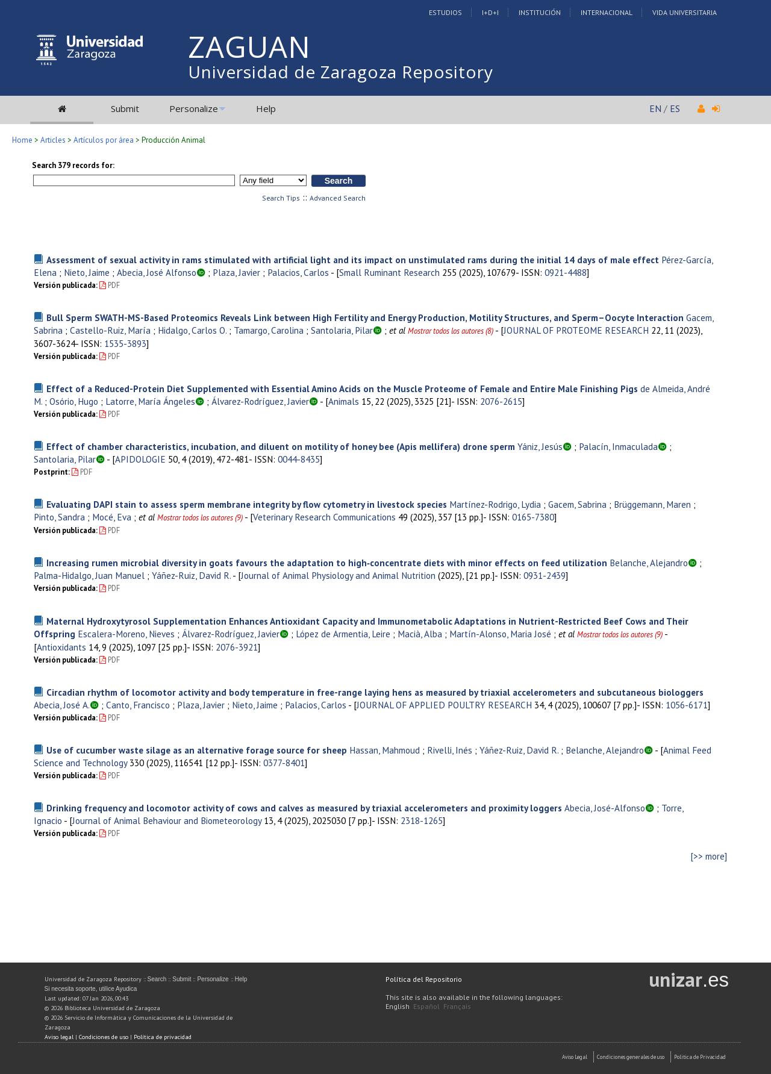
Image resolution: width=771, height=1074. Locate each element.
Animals (343, 401)
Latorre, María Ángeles (150, 401)
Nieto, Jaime (87, 272)
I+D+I (490, 12)
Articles (53, 140)
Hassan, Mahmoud (384, 750)
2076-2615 (501, 401)
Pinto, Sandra (59, 517)
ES (675, 108)
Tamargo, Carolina (269, 330)
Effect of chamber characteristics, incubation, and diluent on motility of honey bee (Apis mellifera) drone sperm (280, 446)
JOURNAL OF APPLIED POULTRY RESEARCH (444, 705)
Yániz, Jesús (540, 446)
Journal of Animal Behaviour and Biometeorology (166, 820)
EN (655, 108)
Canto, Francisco (138, 705)
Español (426, 1006)
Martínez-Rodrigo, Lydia (495, 504)
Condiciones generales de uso (630, 1057)
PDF (109, 285)
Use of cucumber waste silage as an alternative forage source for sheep (196, 750)
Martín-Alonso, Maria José (500, 634)
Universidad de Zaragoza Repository (340, 71)
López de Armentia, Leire (343, 634)
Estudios (445, 12)
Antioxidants (61, 647)
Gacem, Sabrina (577, 504)
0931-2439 (544, 575)
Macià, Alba (420, 634)
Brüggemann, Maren (652, 504)
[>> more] (709, 856)
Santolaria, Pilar (342, 330)
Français (457, 1006)
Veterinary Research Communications (324, 517)
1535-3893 (125, 343)
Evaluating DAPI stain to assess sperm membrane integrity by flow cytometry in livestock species (246, 504)
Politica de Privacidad (700, 1057)
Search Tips (281, 197)
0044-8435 (299, 459)
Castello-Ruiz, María (110, 330)
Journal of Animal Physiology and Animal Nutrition (338, 575)
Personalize (193, 108)
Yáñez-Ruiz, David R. (191, 575)
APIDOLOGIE (140, 459)
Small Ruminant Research (389, 272)
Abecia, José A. (62, 705)
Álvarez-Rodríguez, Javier (260, 401)
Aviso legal (59, 1037)
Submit (125, 108)
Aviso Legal (574, 1057)
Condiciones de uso (103, 1037)
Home (22, 140)
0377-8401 (284, 763)
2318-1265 (422, 820)
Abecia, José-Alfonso (604, 808)
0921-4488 (566, 272)
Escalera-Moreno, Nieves (126, 634)
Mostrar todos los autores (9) (200, 518)
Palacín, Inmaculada (618, 446)
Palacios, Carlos (298, 272)
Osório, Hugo (73, 401)
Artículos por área (103, 140)
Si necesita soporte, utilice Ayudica (91, 988)
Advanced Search (338, 197)
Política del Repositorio (424, 979)
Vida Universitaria (684, 12)
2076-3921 (237, 647)
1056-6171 (687, 705)
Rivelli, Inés (449, 750)
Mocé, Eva (111, 517)
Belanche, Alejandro (649, 563)
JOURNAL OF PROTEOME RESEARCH (576, 330)
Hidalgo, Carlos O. (192, 330)
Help (266, 108)
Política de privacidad (163, 1037)
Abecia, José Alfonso (156, 272)
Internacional (606, 12)
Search (157, 979)
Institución (540, 12)
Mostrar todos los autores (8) (450, 331)
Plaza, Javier (236, 272)
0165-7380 (533, 517)
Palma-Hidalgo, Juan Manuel (89, 575)
